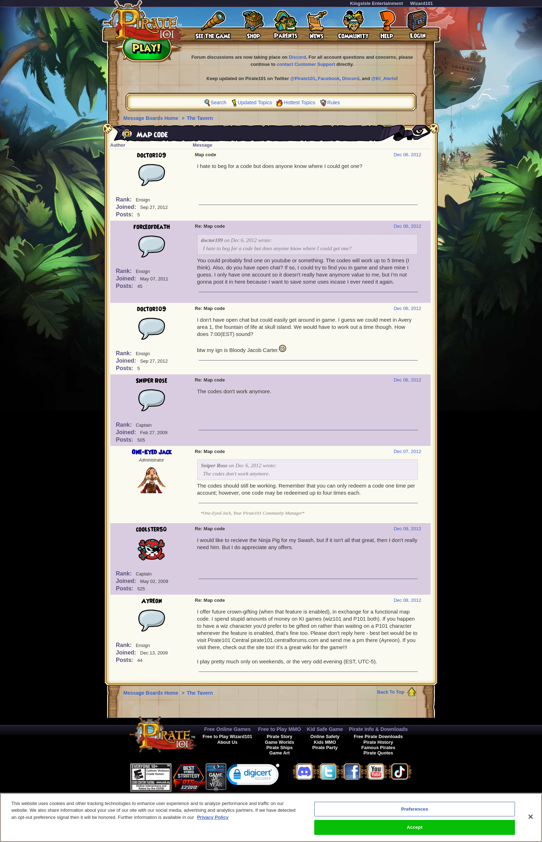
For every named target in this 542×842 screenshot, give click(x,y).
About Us (227, 742)
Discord (297, 57)
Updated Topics (255, 102)
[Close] (530, 822)
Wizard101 (421, 3)
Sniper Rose (151, 381)
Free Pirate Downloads (378, 736)
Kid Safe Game (325, 729)
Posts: (125, 214)
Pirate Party (324, 747)
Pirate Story (279, 736)
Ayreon (151, 601)
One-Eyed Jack (152, 452)
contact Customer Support (306, 64)
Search (218, 102)
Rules (333, 102)
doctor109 (151, 155)
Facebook (329, 78)
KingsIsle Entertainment (376, 3)
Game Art (279, 753)
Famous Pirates (378, 747)
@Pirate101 (303, 78)
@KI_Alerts (384, 78)
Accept (414, 833)
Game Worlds (279, 742)
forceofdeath (151, 227)
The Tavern (200, 118)
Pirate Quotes (378, 753)
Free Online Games (227, 729)
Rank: (124, 199)
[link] (253, 776)
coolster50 (151, 529)
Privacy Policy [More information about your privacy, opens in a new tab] (212, 822)
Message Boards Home (151, 118)
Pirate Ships (279, 747)
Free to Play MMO (279, 729)
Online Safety (325, 736)
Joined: (127, 207)
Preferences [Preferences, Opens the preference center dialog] (414, 814)
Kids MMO (325, 742)
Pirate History (378, 742)
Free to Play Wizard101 (227, 736)
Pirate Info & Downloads (378, 729)
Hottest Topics (299, 102)
